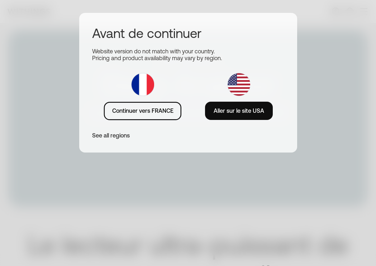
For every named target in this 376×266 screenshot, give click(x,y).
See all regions (111, 135)
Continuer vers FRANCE (142, 110)
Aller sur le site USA (239, 110)
